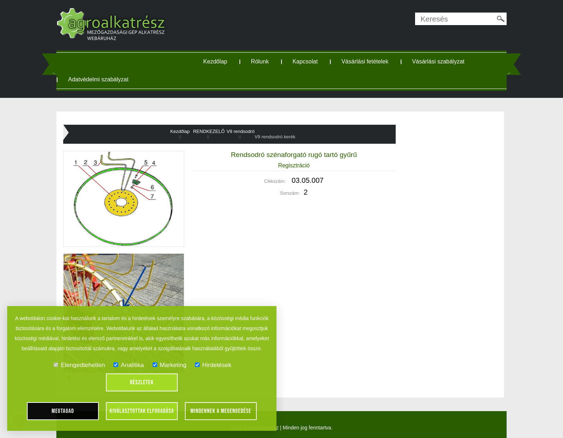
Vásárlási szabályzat (438, 61)
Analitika (128, 365)
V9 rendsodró (241, 131)
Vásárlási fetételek (364, 61)
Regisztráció (294, 165)
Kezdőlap (215, 61)
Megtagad (63, 411)
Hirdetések (213, 365)
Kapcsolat (305, 61)
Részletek (142, 382)
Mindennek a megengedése (220, 411)
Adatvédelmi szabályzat (98, 79)
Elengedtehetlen (79, 365)
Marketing (170, 365)
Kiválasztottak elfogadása (142, 411)
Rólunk (260, 61)
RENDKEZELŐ (209, 131)
